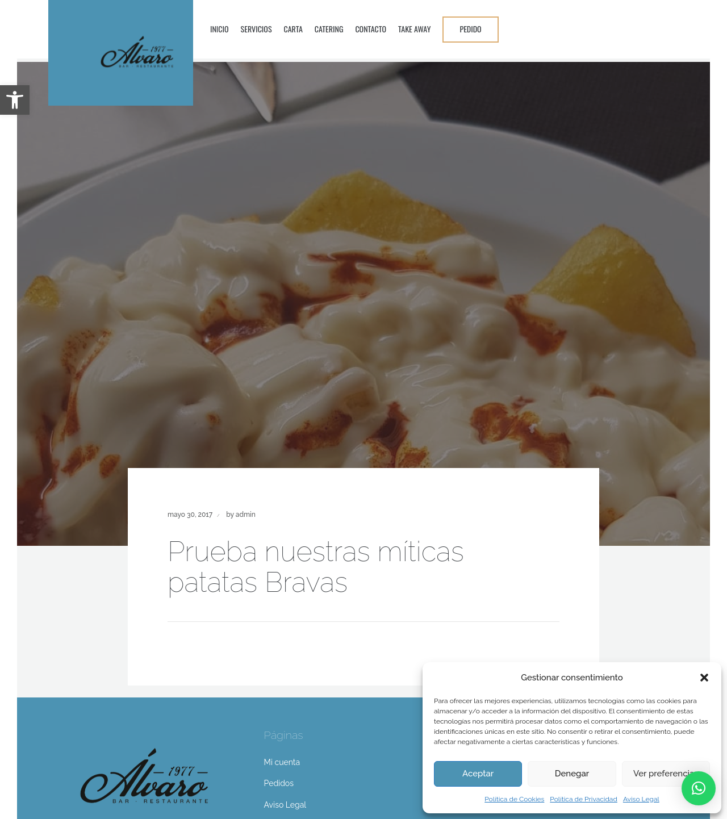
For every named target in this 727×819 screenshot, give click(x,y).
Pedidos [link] (279, 783)
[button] (704, 677)
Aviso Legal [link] (641, 799)
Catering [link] (329, 29)
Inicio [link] (219, 29)
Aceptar (478, 773)
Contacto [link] (370, 29)
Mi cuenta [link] (282, 762)
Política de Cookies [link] (514, 799)
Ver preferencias (666, 773)
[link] (15, 100)
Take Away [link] (414, 29)
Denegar (572, 773)
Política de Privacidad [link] (583, 799)
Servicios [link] (256, 29)
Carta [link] (293, 29)
